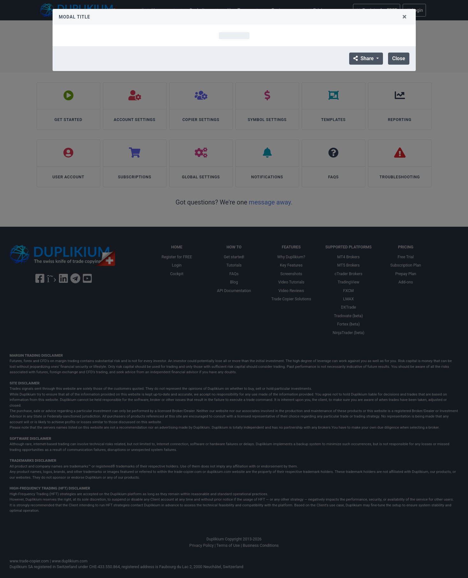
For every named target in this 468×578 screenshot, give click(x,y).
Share (364, 58)
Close (398, 58)
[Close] (404, 16)
